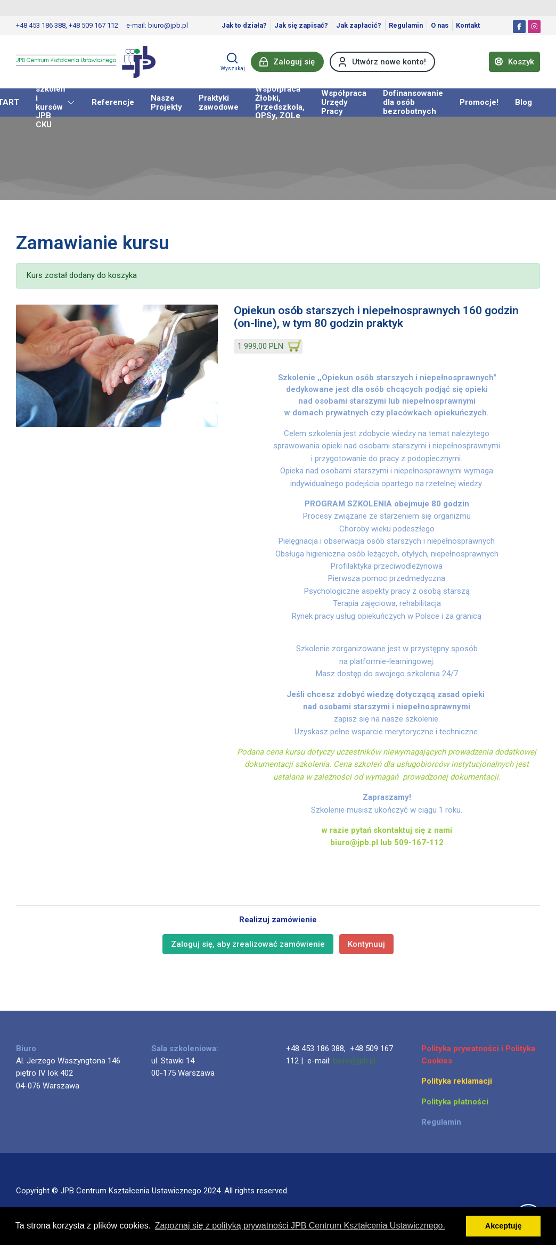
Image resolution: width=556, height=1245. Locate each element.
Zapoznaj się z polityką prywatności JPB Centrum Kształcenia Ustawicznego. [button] (300, 1225)
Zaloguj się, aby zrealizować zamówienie (248, 944)
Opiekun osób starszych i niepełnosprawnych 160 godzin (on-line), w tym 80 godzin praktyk (376, 317)
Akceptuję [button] (503, 1226)
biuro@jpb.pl (354, 1061)
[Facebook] (519, 26)
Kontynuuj (366, 944)
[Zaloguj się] (287, 62)
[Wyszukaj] (232, 61)
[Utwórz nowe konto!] (382, 62)
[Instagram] (534, 26)
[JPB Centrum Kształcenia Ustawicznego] (86, 62)
